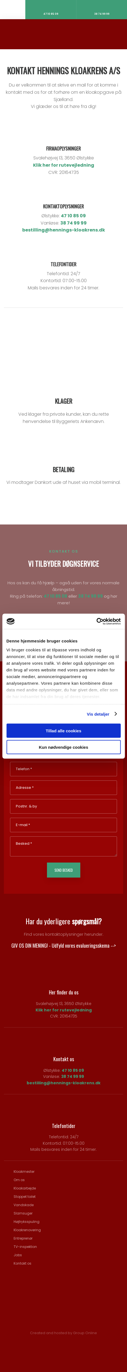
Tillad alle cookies (63, 730)
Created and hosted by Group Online (63, 1333)
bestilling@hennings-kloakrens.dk (63, 230)
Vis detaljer (98, 713)
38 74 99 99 (73, 223)
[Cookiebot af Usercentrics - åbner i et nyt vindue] (96, 621)
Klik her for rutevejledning (63, 165)
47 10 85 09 (73, 216)
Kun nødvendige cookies (63, 747)
